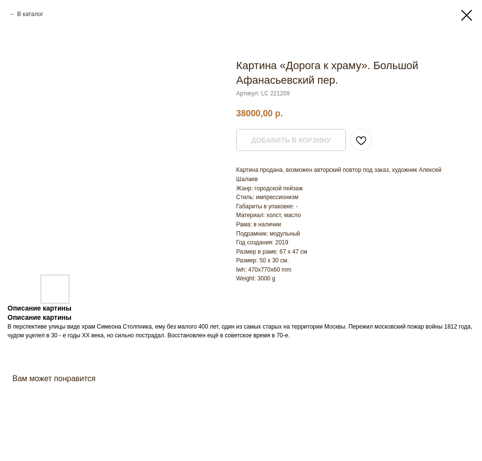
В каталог (30, 14)
